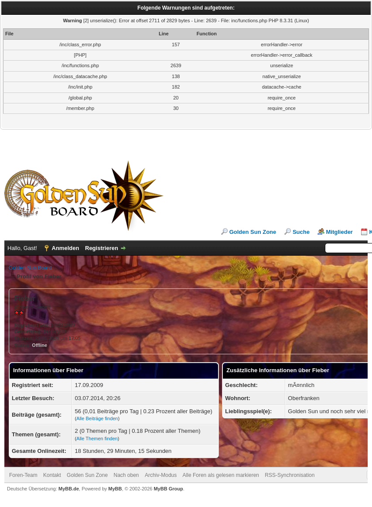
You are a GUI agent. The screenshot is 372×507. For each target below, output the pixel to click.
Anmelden (65, 248)
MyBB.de (68, 488)
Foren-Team (23, 475)
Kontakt (52, 475)
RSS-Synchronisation (289, 475)
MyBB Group (168, 488)
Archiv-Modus (161, 475)
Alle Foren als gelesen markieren (221, 475)
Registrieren (101, 248)
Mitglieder (339, 232)
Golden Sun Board (30, 268)
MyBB (115, 488)
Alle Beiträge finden (97, 418)
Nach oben (126, 475)
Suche (301, 232)
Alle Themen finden (97, 438)
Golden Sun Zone (252, 232)
